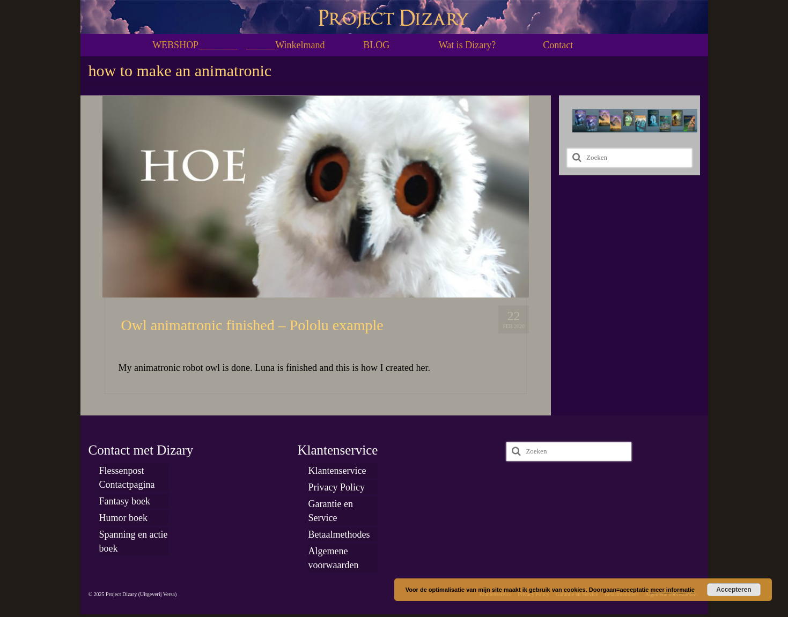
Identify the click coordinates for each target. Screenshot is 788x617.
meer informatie (672, 589)
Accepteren (733, 589)
